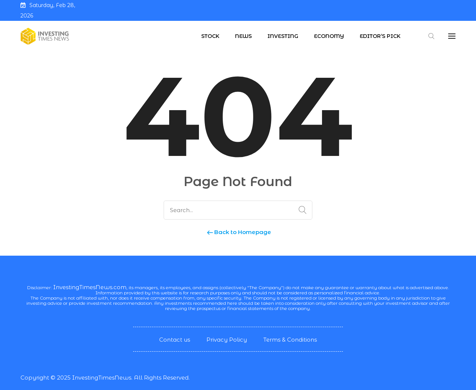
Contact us (174, 339)
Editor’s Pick (380, 36)
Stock (210, 36)
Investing (282, 36)
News (243, 36)
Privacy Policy (226, 339)
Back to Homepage (238, 232)
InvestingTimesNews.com (89, 287)
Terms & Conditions (290, 339)
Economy (329, 36)
